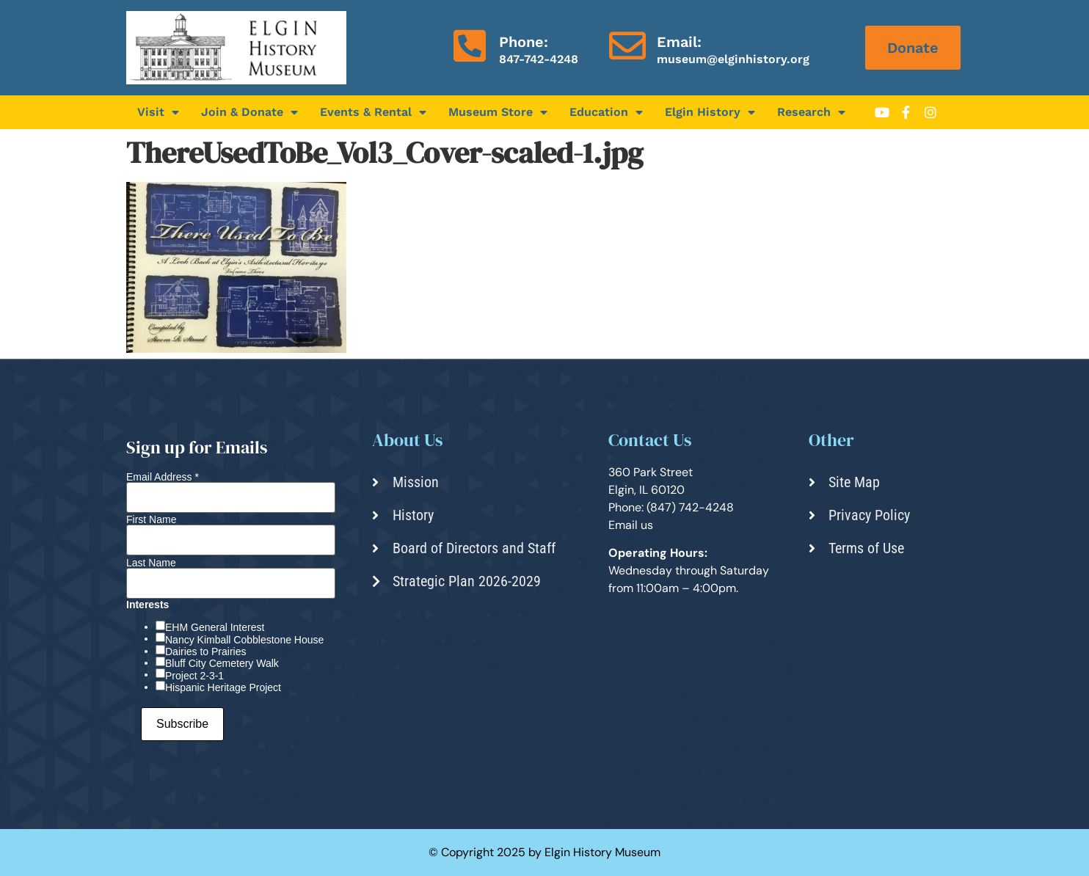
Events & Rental (373, 112)
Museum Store (497, 112)
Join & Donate (249, 112)
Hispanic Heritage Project (223, 687)
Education (606, 112)
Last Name (151, 563)
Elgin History (710, 112)
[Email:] (627, 45)
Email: (679, 42)
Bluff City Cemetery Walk (222, 663)
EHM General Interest (214, 627)
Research (811, 112)
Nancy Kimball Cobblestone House (244, 640)
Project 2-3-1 (194, 676)
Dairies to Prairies (205, 651)
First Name (151, 519)
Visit (158, 112)
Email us (630, 525)
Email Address (162, 477)
